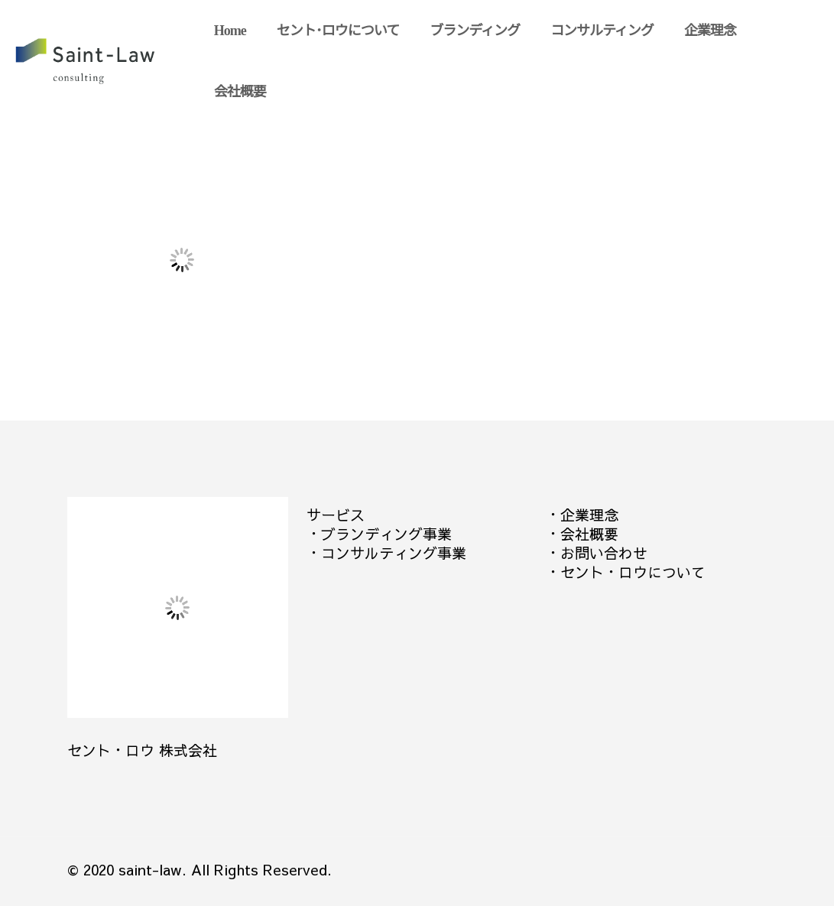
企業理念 (589, 514)
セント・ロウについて (633, 572)
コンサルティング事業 (393, 553)
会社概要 (589, 534)
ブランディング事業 (386, 534)
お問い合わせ (603, 553)
